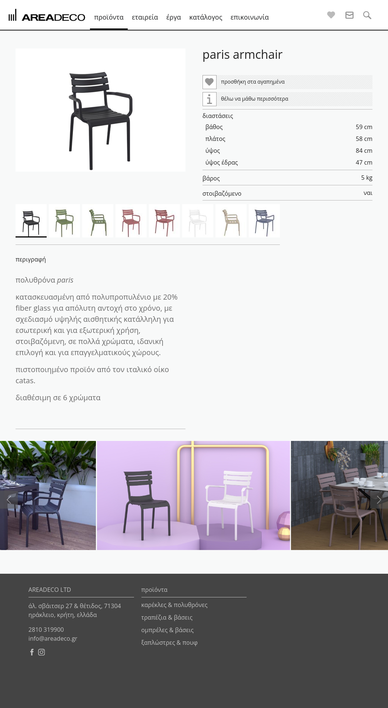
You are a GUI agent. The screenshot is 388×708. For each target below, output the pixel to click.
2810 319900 (46, 630)
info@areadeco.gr (53, 638)
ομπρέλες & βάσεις (167, 630)
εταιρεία (145, 17)
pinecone (285, 698)
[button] (100, 110)
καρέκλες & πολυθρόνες (174, 605)
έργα (173, 17)
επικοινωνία (250, 17)
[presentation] (9, 500)
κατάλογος (205, 17)
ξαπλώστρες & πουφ (169, 642)
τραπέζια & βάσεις (167, 617)
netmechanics (360, 698)
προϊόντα (109, 17)
